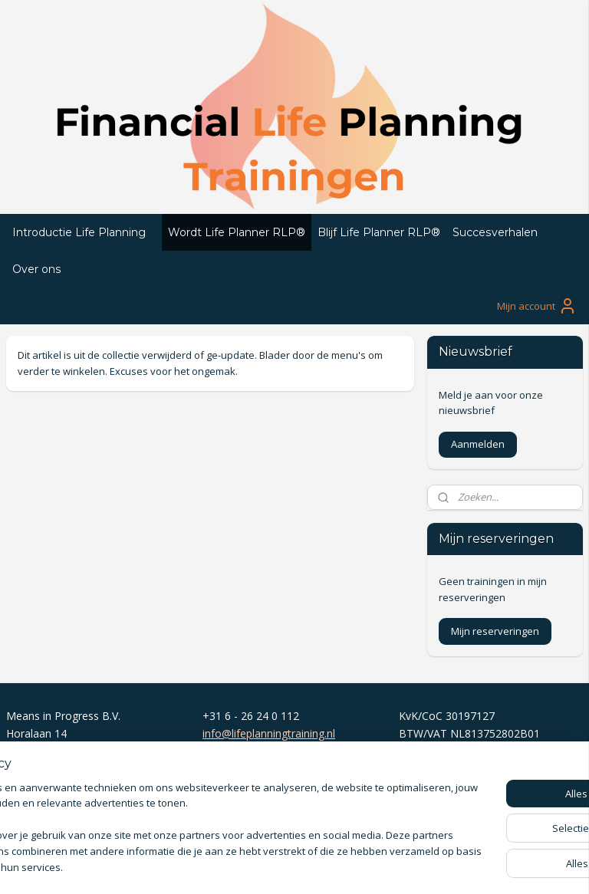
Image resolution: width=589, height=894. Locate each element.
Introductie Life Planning (79, 232)
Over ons (36, 269)
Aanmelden (478, 444)
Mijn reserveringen (495, 631)
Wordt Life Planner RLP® (236, 232)
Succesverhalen (495, 232)
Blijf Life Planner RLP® (379, 232)
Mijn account (537, 306)
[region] (193, 821)
